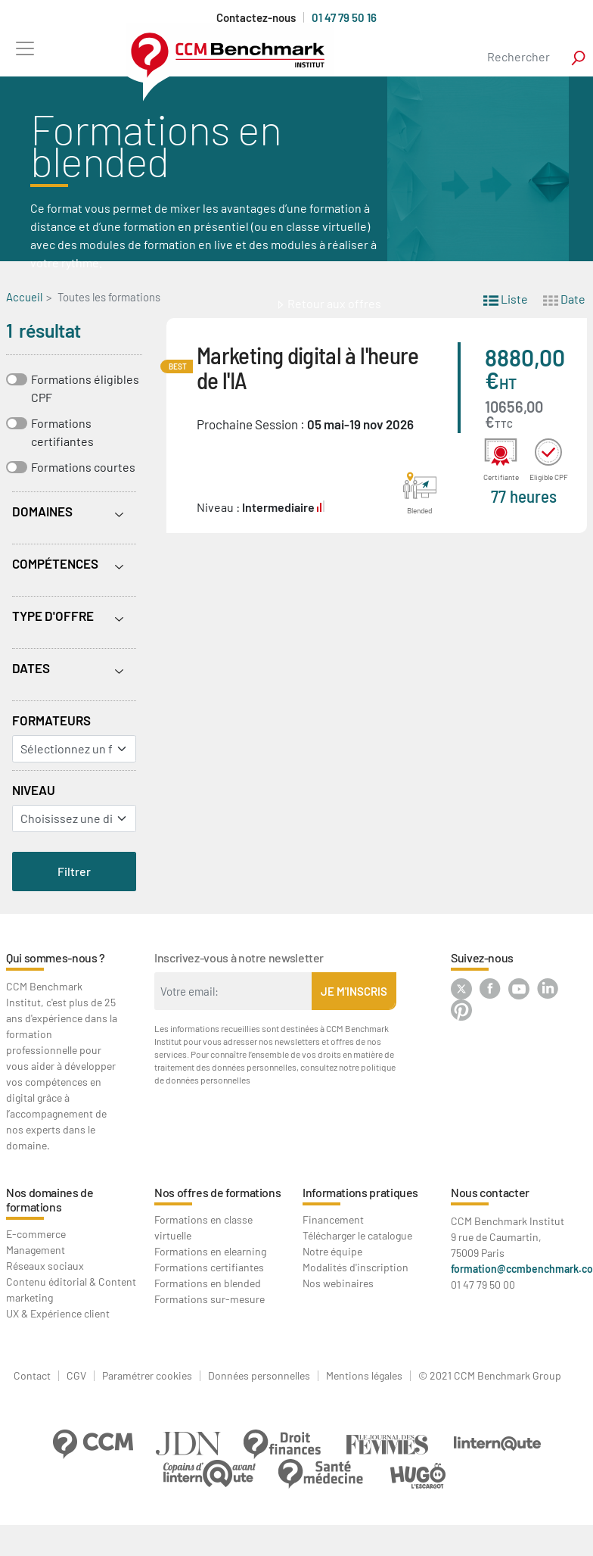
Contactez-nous (256, 17)
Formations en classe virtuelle (203, 1227)
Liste (505, 298)
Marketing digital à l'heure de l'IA (308, 367)
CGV (76, 1375)
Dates (31, 667)
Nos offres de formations (217, 1192)
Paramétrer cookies (147, 1375)
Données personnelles (259, 1375)
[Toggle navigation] (25, 48)
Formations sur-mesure (209, 1299)
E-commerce (36, 1233)
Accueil (24, 297)
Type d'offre (53, 615)
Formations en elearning (210, 1251)
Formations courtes (83, 467)
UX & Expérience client (58, 1313)
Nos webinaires (338, 1283)
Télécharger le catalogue (357, 1235)
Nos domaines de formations (50, 1199)
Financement (333, 1219)
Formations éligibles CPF (85, 388)
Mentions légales (364, 1375)
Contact (32, 1375)
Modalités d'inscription (355, 1267)
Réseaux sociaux (45, 1265)
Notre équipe (332, 1251)
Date (564, 298)
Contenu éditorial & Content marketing (71, 1289)
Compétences (55, 563)
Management (35, 1249)
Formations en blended (207, 1283)
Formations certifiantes (62, 432)
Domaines (42, 511)
